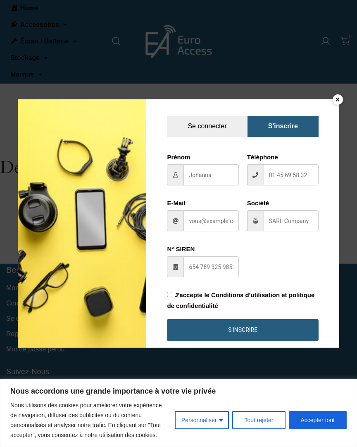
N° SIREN (181, 248)
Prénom (178, 157)
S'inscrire (242, 330)
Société (258, 203)
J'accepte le (240, 300)
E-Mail (176, 203)
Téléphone (262, 157)
